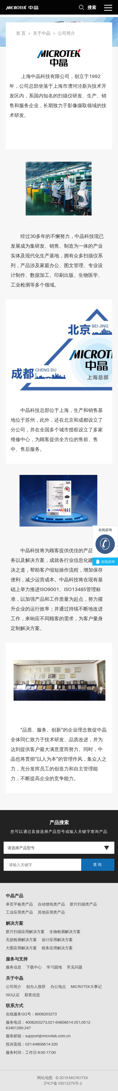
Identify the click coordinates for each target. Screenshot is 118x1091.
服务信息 (13, 967)
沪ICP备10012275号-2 (63, 1083)
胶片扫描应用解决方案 (25, 931)
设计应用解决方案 (57, 939)
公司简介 (66, 33)
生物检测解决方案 (64, 931)
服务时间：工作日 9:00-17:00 (31, 1052)
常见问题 (74, 967)
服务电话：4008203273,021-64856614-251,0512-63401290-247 (48, 1025)
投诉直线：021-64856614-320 (32, 1044)
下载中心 (34, 967)
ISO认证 (13, 994)
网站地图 (45, 1077)
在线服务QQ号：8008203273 (31, 1014)
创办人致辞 (36, 986)
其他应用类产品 (51, 912)
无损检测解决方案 (21, 939)
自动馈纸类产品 (51, 904)
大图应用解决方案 (21, 947)
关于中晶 (41, 33)
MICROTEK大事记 (86, 986)
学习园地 (54, 967)
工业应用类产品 (19, 912)
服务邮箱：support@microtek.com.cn (38, 1035)
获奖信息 (32, 994)
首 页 (21, 33)
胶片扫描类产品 (83, 904)
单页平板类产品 (19, 904)
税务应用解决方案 (57, 947)
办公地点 (58, 986)
